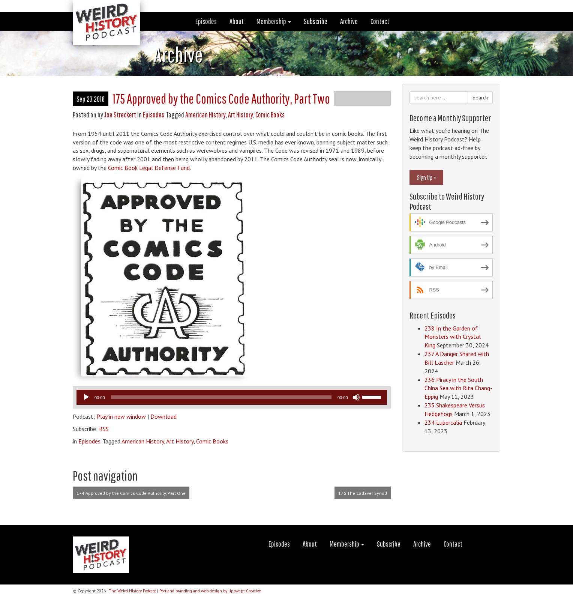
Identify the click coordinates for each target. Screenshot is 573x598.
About (237, 21)
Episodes (206, 21)
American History (205, 114)
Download (163, 416)
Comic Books (270, 114)
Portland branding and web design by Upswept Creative (210, 590)
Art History (240, 114)
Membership (273, 21)
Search (480, 97)
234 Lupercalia (443, 422)
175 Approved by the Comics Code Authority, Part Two (221, 98)
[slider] (221, 397)
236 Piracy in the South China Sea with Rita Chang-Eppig (458, 388)
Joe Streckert (120, 114)
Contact (379, 21)
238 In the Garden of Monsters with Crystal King (452, 337)
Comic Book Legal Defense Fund (148, 167)
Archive (349, 21)
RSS (104, 429)
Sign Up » (426, 177)
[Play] (86, 397)
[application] (231, 397)
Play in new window (121, 416)
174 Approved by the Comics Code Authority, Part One (131, 493)
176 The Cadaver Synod (362, 493)
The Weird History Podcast (132, 590)
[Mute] (356, 397)
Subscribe (315, 21)
